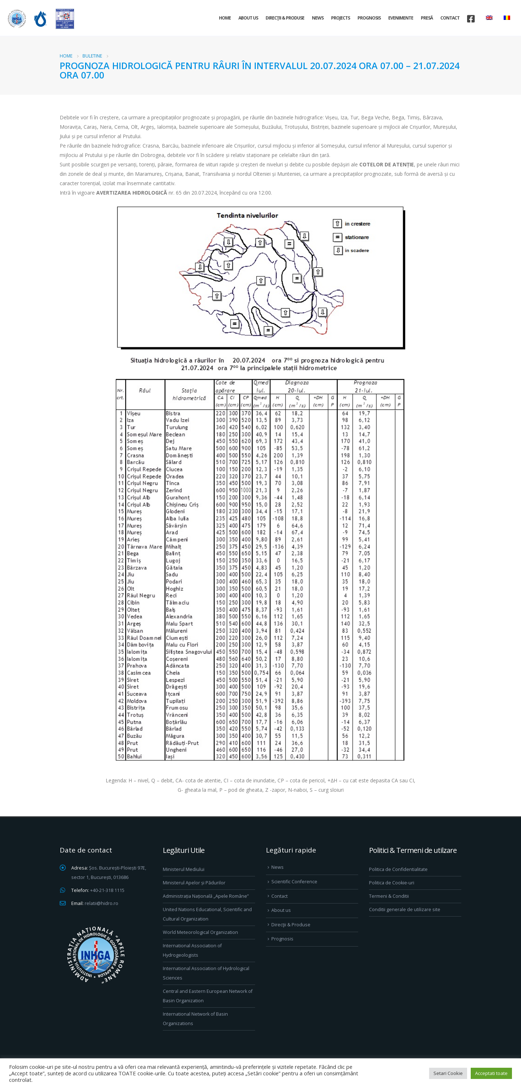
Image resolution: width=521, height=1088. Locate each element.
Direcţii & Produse (285, 18)
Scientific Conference (294, 882)
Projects (340, 18)
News (317, 18)
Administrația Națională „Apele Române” (206, 896)
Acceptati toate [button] (491, 1073)
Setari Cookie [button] (448, 1073)
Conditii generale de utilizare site (404, 909)
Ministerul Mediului (183, 869)
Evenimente (400, 18)
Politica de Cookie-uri (391, 883)
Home (225, 18)
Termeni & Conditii (389, 896)
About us (248, 18)
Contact (449, 18)
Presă (427, 18)
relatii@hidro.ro (101, 903)
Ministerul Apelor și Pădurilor (194, 883)
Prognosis (369, 18)
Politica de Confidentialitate (398, 869)
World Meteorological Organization (200, 932)
